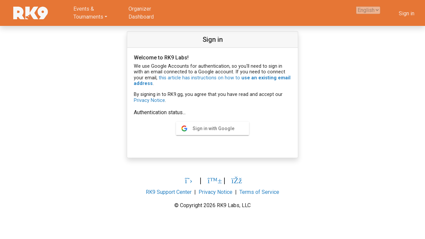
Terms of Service (259, 192)
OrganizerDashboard (141, 13)
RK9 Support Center (169, 192)
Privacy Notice (149, 100)
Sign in (406, 13)
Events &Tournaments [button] (88, 13)
